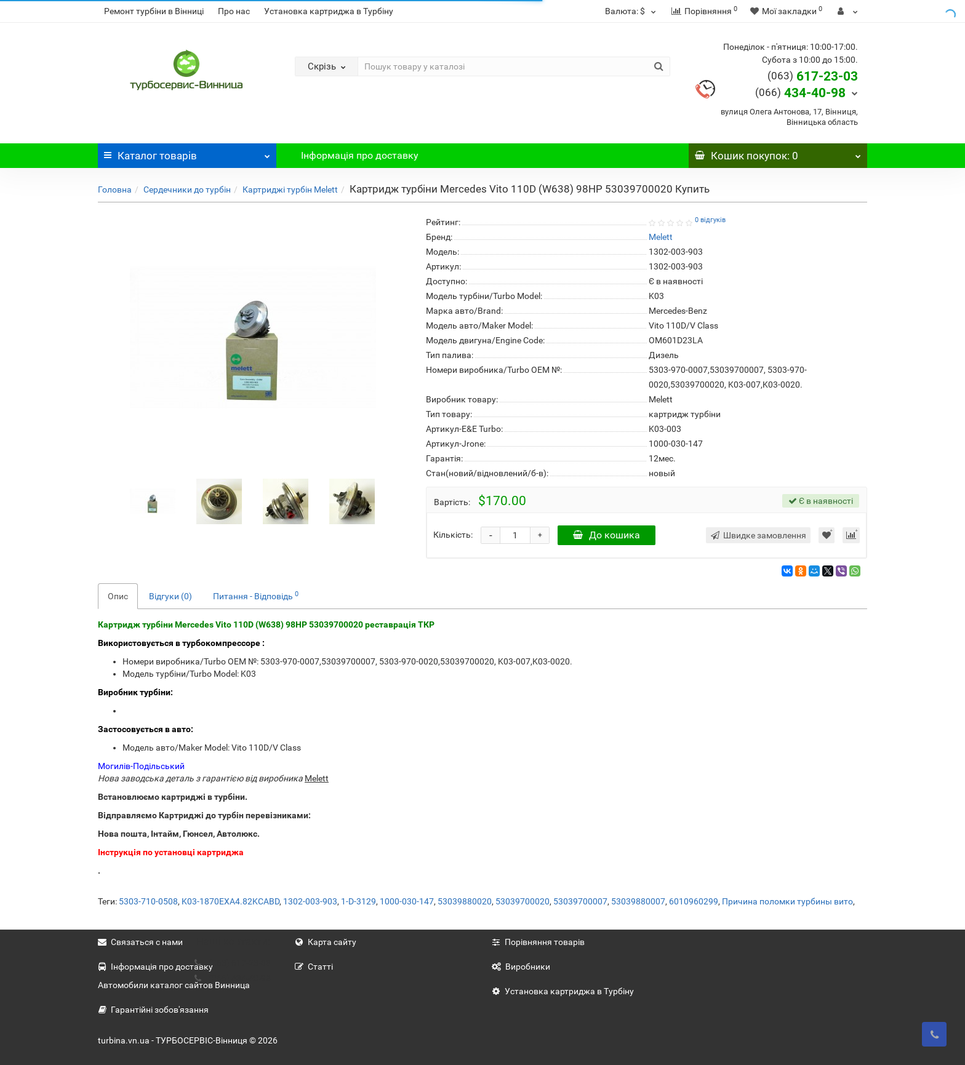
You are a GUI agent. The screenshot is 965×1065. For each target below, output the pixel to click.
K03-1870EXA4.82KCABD (230, 901)
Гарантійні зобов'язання (153, 1010)
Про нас (234, 11)
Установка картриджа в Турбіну (328, 11)
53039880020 (465, 901)
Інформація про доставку (359, 155)
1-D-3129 (358, 901)
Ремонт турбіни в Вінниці (154, 11)
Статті (314, 966)
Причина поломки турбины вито (787, 901)
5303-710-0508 (148, 901)
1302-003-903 (310, 901)
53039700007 (580, 901)
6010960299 (693, 901)
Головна (115, 189)
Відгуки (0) (170, 596)
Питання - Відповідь (255, 595)
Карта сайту (325, 942)
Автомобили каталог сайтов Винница (174, 985)
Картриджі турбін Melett (290, 189)
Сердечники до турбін (187, 189)
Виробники (521, 966)
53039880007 (638, 901)
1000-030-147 (407, 901)
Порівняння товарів (538, 942)
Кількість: (453, 535)
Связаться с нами (140, 942)
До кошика (606, 535)
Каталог (187, 152)
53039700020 (522, 901)
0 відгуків (710, 220)
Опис (118, 596)
